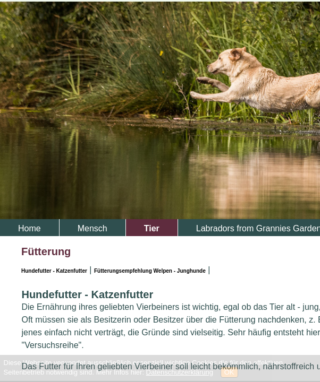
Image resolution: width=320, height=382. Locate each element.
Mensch (92, 228)
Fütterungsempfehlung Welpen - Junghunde (150, 271)
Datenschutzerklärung (179, 372)
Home (29, 228)
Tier (151, 228)
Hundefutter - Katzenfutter (54, 271)
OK (229, 372)
